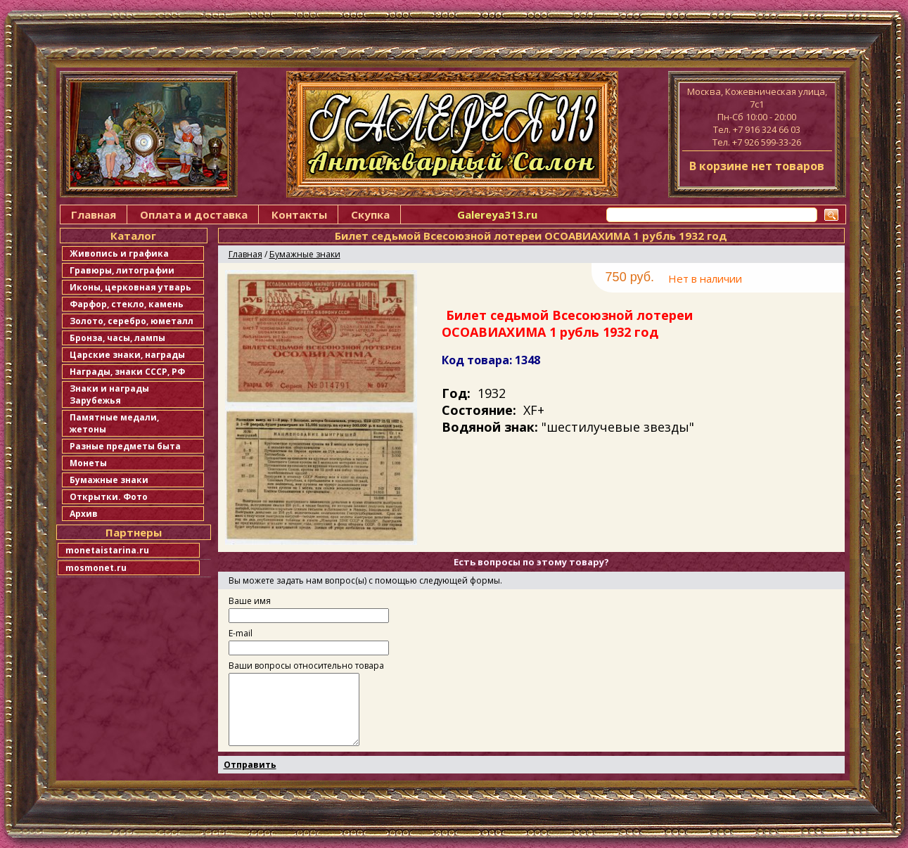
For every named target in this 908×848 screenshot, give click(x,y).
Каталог (133, 236)
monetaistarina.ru (107, 550)
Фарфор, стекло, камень (127, 304)
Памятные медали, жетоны (114, 423)
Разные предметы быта (125, 446)
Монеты (88, 463)
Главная (93, 214)
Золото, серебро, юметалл (131, 321)
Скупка (370, 214)
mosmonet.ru (96, 568)
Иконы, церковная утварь (130, 287)
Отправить (250, 765)
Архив (84, 514)
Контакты (299, 214)
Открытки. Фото (109, 497)
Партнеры (133, 532)
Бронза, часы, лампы (117, 338)
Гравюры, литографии (122, 270)
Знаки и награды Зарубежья (109, 394)
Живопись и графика (119, 253)
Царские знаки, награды (127, 355)
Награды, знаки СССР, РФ (127, 372)
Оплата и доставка (194, 214)
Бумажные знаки (109, 480)
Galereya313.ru (497, 214)
